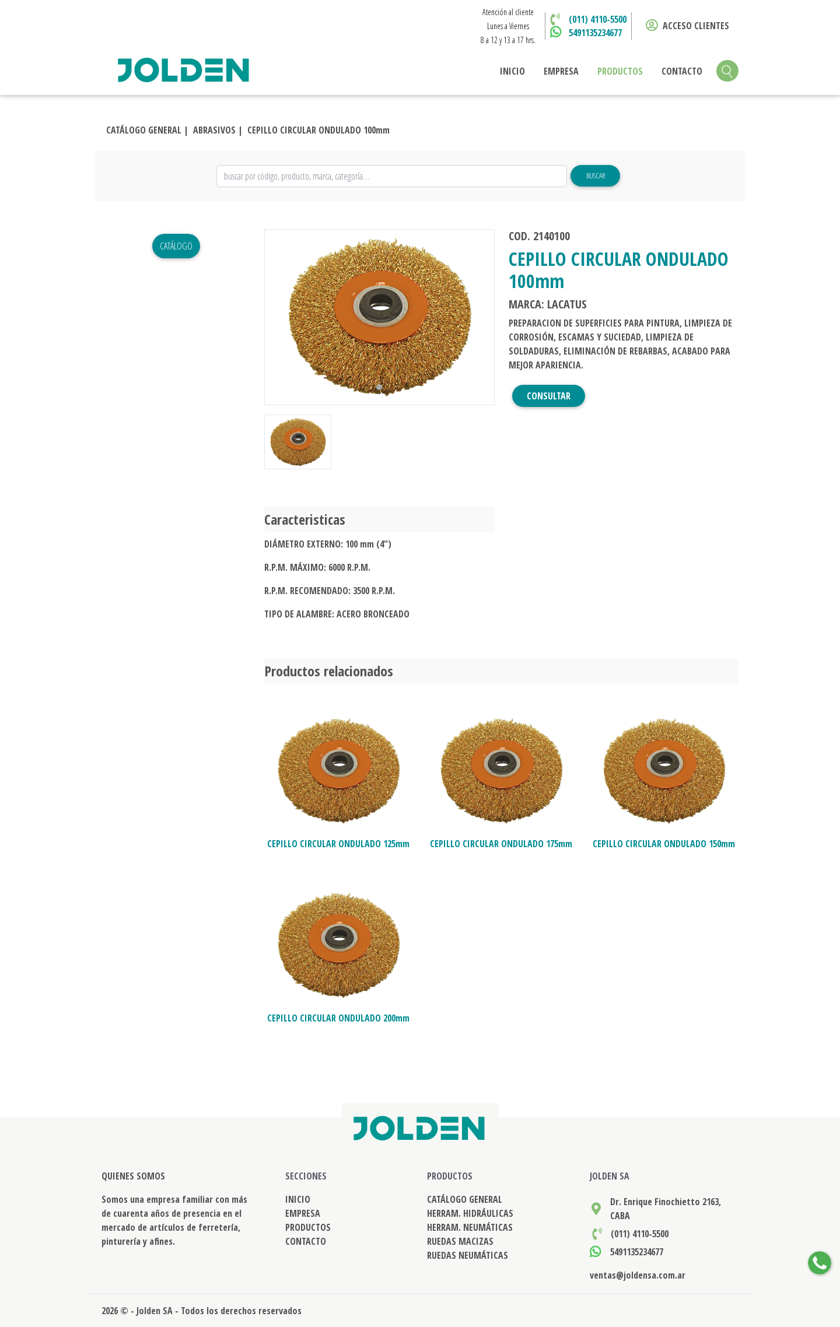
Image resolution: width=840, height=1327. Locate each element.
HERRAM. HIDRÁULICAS (470, 1213)
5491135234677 (595, 32)
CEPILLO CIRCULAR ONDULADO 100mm (318, 130)
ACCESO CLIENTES (687, 25)
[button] (281, 317)
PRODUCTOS (620, 71)
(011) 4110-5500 (597, 19)
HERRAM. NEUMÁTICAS (470, 1227)
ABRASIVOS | (218, 130)
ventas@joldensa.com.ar (637, 1275)
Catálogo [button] (176, 246)
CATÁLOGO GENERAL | (147, 130)
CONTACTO (682, 71)
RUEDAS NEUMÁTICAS (467, 1255)
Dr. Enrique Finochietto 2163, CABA (665, 1208)
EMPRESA (561, 71)
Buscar (595, 175)
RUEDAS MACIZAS (460, 1241)
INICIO (512, 71)
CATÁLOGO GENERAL (464, 1199)
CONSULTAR (548, 395)
